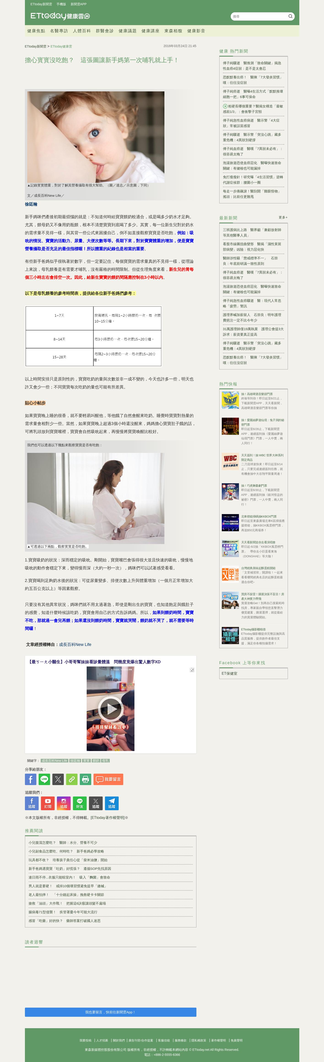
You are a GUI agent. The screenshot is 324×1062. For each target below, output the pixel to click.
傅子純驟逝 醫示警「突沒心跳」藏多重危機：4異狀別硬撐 (252, 137)
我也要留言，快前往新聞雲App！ (110, 1012)
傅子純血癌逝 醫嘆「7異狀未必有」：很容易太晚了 (253, 151)
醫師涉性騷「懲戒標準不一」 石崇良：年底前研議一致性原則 (250, 261)
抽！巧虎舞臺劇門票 (254, 485)
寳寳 (86, 760)
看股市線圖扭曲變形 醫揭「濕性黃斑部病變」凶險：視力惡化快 (252, 246)
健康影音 (196, 31)
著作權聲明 (218, 1040)
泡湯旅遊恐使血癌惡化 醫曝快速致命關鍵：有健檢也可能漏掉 (252, 165)
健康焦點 (36, 31)
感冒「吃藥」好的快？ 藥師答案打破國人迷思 (65, 921)
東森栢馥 (173, 31)
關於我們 (119, 1040)
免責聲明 (237, 1040)
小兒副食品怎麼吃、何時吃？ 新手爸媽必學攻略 (66, 851)
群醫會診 (105, 31)
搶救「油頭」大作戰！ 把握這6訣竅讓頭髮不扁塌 (67, 903)
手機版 (61, 4)
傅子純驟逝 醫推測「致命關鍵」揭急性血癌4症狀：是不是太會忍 (252, 65)
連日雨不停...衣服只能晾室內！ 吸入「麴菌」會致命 (69, 877)
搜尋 (291, 16)
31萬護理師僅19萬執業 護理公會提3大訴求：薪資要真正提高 (253, 331)
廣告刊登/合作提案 (141, 1040)
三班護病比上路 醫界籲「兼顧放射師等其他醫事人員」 (252, 232)
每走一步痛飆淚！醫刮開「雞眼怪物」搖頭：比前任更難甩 (252, 194)
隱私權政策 (198, 1040)
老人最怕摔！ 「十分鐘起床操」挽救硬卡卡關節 (66, 895)
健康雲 (60, 16)
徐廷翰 (75, 760)
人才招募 (102, 1040)
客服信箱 (164, 1040)
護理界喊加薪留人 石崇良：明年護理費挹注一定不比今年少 (252, 317)
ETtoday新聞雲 (41, 4)
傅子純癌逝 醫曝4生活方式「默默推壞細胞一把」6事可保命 (253, 94)
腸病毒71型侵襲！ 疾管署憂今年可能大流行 (63, 912)
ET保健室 (229, 673)
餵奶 (96, 760)
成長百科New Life (54, 760)
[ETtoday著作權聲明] (108, 818)
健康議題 (128, 31)
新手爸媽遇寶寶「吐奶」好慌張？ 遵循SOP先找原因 (70, 869)
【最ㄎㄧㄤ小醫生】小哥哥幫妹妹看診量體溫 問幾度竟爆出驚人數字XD (94, 662)
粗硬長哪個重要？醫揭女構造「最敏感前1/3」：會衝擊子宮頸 (253, 109)
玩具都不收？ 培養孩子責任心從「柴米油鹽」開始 (68, 860)
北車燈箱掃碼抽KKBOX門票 (259, 516)
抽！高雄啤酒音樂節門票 (257, 394)
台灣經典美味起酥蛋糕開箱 (258, 568)
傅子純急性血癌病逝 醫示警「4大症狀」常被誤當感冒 (251, 123)
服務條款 (181, 1040)
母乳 (105, 760)
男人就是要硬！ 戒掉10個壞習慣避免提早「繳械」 (68, 886)
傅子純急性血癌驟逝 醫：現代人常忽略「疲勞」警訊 (252, 303)
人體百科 (82, 31)
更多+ (283, 217)
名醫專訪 (59, 31)
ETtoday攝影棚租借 (253, 629)
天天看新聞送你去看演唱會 (258, 542)
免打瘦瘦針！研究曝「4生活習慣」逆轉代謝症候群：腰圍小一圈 (253, 179)
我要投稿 (85, 1040)
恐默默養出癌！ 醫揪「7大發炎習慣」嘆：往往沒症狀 (253, 80)
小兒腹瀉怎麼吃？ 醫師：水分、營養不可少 (63, 842)
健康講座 (151, 31)
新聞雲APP (79, 4)
